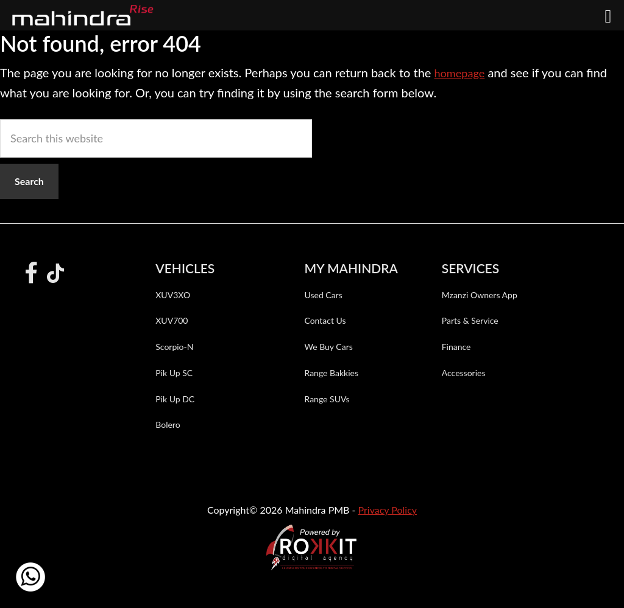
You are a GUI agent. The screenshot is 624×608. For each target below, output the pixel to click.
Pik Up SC (174, 373)
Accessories (464, 373)
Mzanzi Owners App (479, 295)
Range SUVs (326, 399)
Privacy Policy (387, 509)
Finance (456, 346)
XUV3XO (172, 295)
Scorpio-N (174, 346)
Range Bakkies (331, 373)
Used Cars (323, 295)
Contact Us (325, 320)
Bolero (167, 424)
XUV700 (171, 320)
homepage (461, 72)
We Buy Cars (328, 346)
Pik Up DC (174, 399)
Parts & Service (470, 320)
